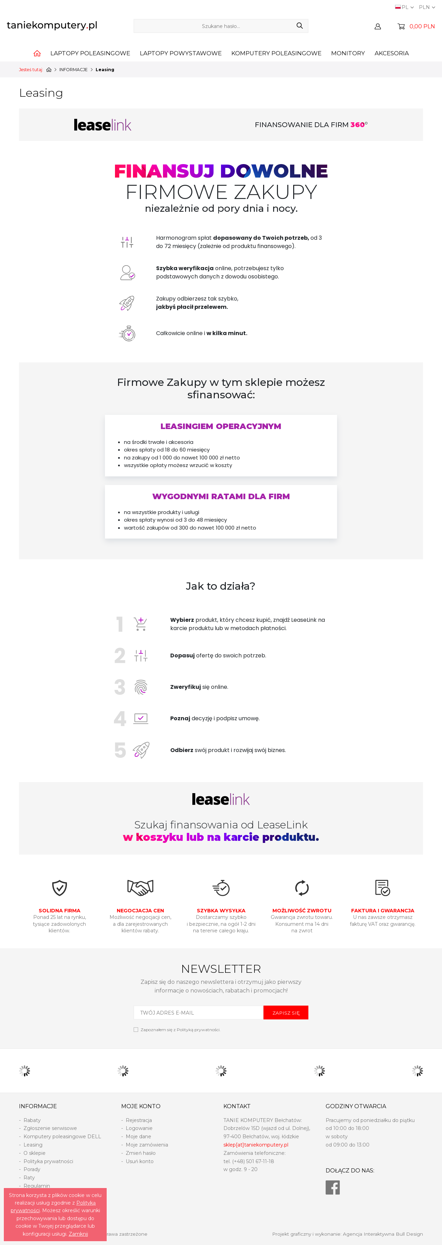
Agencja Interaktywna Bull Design (383, 1234)
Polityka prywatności (48, 1161)
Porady (31, 1169)
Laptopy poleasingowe (90, 53)
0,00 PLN (422, 26)
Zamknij (78, 1234)
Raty (29, 1178)
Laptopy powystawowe (181, 53)
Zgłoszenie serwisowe (50, 1128)
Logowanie (139, 1128)
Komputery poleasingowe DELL (62, 1136)
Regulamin (36, 1186)
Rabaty (32, 1120)
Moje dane (138, 1136)
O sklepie (34, 1153)
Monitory (348, 53)
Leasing (32, 1145)
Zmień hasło (141, 1153)
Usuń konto (140, 1161)
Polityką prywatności (198, 1029)
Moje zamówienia (147, 1145)
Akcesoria (392, 53)
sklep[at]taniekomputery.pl (255, 1145)
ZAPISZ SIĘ (286, 1013)
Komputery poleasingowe (276, 53)
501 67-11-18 (260, 1161)
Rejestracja (139, 1120)
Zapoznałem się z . (181, 1029)
